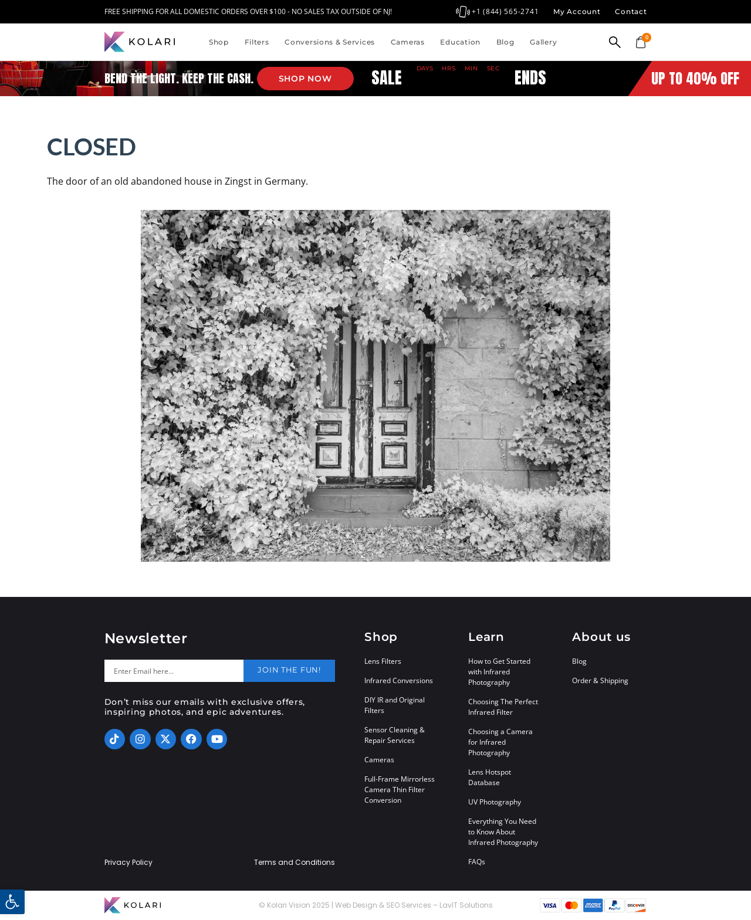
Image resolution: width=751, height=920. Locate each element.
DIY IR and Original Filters (394, 705)
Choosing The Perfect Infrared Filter (503, 707)
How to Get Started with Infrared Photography (499, 671)
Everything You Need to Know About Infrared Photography (503, 831)
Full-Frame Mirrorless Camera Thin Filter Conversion (399, 789)
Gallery (543, 42)
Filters (257, 42)
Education (460, 42)
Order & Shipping (600, 680)
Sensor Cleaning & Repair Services (394, 735)
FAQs (476, 862)
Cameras (408, 42)
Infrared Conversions (398, 680)
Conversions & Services (330, 42)
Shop (219, 42)
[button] (12, 902)
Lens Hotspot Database (489, 777)
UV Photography (494, 802)
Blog (505, 42)
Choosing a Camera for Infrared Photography (500, 742)
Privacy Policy (128, 862)
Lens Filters (382, 661)
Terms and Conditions (294, 862)
